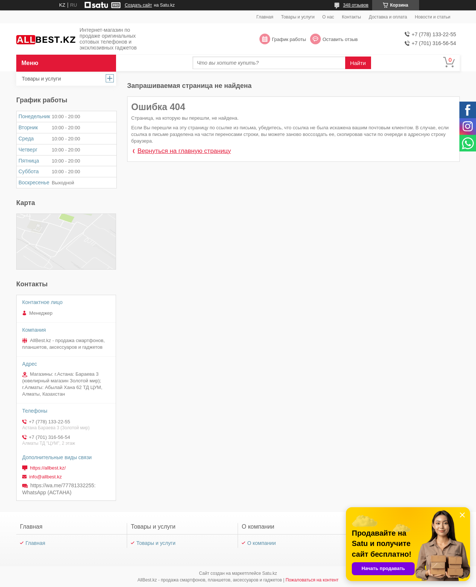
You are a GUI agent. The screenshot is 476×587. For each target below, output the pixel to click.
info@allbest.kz (45, 477)
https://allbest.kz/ (48, 468)
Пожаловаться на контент (312, 580)
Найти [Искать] (358, 63)
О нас (328, 17)
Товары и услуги (298, 17)
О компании (261, 543)
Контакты (351, 17)
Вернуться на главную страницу (184, 150)
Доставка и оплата (388, 17)
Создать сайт (138, 5)
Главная (264, 17)
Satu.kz (269, 573)
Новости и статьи (432, 17)
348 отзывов (355, 5)
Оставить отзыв (340, 39)
